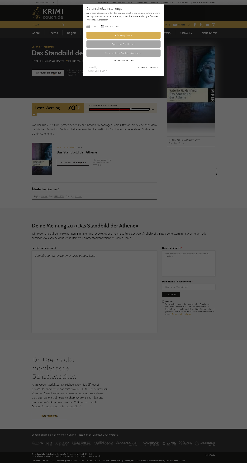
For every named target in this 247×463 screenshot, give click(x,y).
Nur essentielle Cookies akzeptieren (123, 53)
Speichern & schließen (123, 44)
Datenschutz (155, 67)
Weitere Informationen (123, 60)
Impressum (143, 67)
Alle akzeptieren (123, 35)
